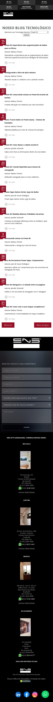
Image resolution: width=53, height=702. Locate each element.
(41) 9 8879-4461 (26, 544)
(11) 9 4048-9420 (26, 488)
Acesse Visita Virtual (26, 492)
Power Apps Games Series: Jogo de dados (22, 192)
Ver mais (12, 63)
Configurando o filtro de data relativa (20, 72)
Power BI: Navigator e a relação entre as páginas (25, 285)
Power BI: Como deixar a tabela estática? (21, 145)
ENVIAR (26, 427)
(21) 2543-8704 (27, 652)
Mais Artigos (43, 325)
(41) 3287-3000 (27, 541)
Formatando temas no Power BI (18, 238)
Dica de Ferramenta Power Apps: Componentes (24, 260)
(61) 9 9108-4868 (26, 599)
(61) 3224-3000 (27, 596)
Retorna (8, 325)
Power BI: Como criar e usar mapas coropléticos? (25, 307)
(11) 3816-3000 (27, 485)
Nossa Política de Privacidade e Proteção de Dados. (26, 679)
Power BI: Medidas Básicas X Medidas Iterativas (24, 214)
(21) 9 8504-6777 (26, 655)
